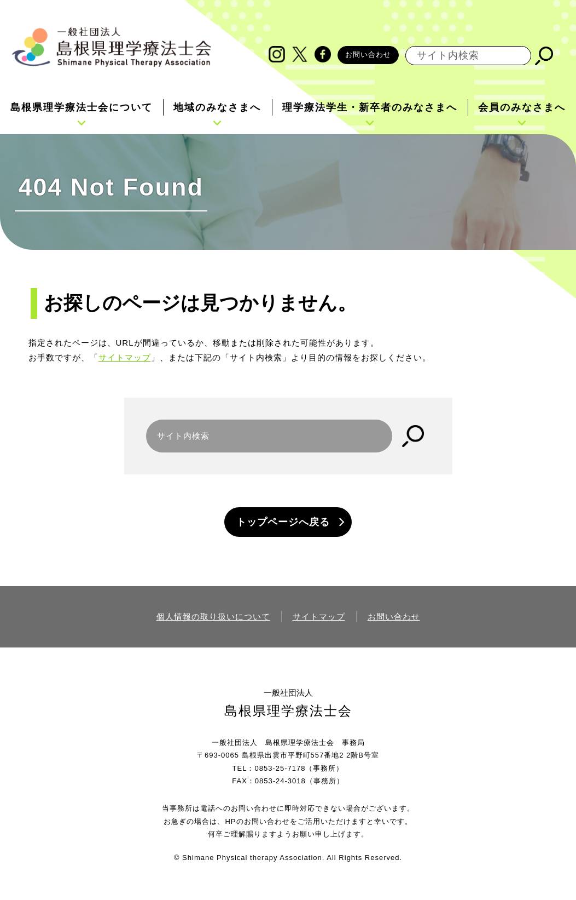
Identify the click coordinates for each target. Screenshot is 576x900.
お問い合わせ (368, 54)
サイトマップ (124, 357)
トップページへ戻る (283, 522)
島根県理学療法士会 (288, 710)
